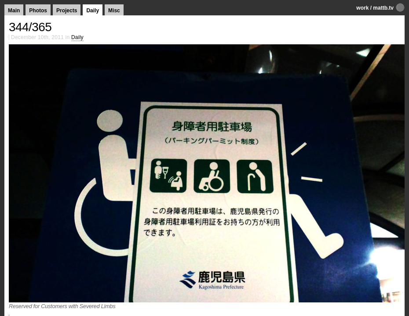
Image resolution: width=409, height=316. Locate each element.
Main (14, 10)
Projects (66, 10)
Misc (114, 10)
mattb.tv (383, 8)
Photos (38, 10)
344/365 (30, 27)
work (362, 8)
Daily (92, 10)
